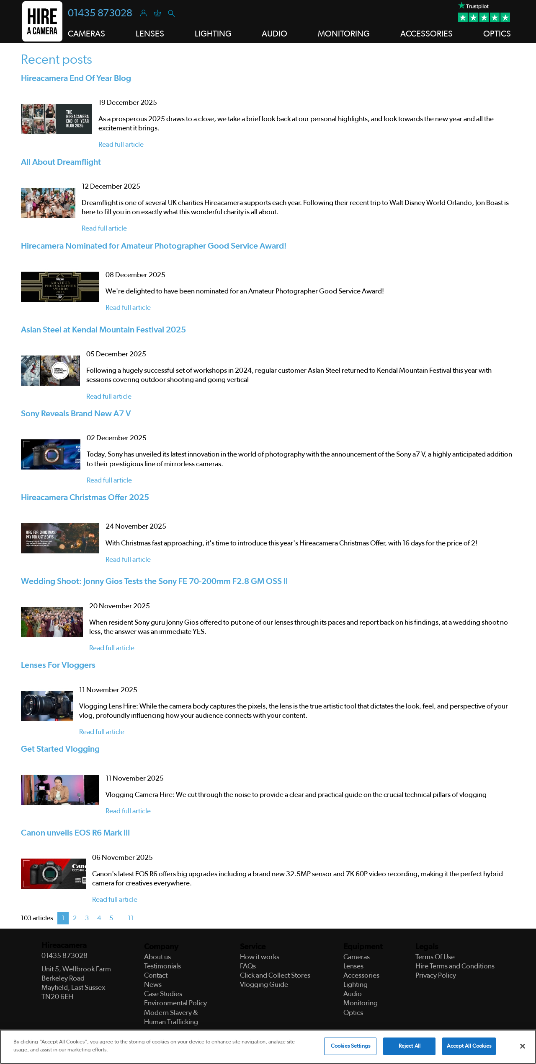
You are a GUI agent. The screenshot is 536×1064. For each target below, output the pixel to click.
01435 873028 (100, 13)
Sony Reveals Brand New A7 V (76, 414)
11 (131, 918)
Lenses (150, 34)
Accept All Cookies (469, 1046)
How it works (259, 956)
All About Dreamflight (61, 162)
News (153, 984)
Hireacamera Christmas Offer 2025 (85, 497)
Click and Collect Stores (275, 975)
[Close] (522, 1046)
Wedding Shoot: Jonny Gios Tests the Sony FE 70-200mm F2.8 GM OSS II (154, 581)
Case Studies (163, 993)
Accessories (426, 34)
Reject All (409, 1046)
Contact (156, 975)
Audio (274, 34)
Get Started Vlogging (60, 749)
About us (157, 956)
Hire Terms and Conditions (455, 966)
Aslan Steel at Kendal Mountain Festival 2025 (103, 330)
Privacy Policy (435, 975)
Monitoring (344, 34)
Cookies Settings (350, 1046)
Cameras (86, 34)
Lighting (213, 34)
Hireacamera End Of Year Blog (76, 78)
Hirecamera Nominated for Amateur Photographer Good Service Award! (153, 246)
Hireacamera (64, 946)
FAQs (248, 966)
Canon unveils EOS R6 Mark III (75, 833)
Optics (497, 34)
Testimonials (162, 966)
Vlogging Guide (264, 984)
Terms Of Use (435, 956)
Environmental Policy (175, 1003)
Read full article (121, 144)
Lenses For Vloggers (58, 665)
